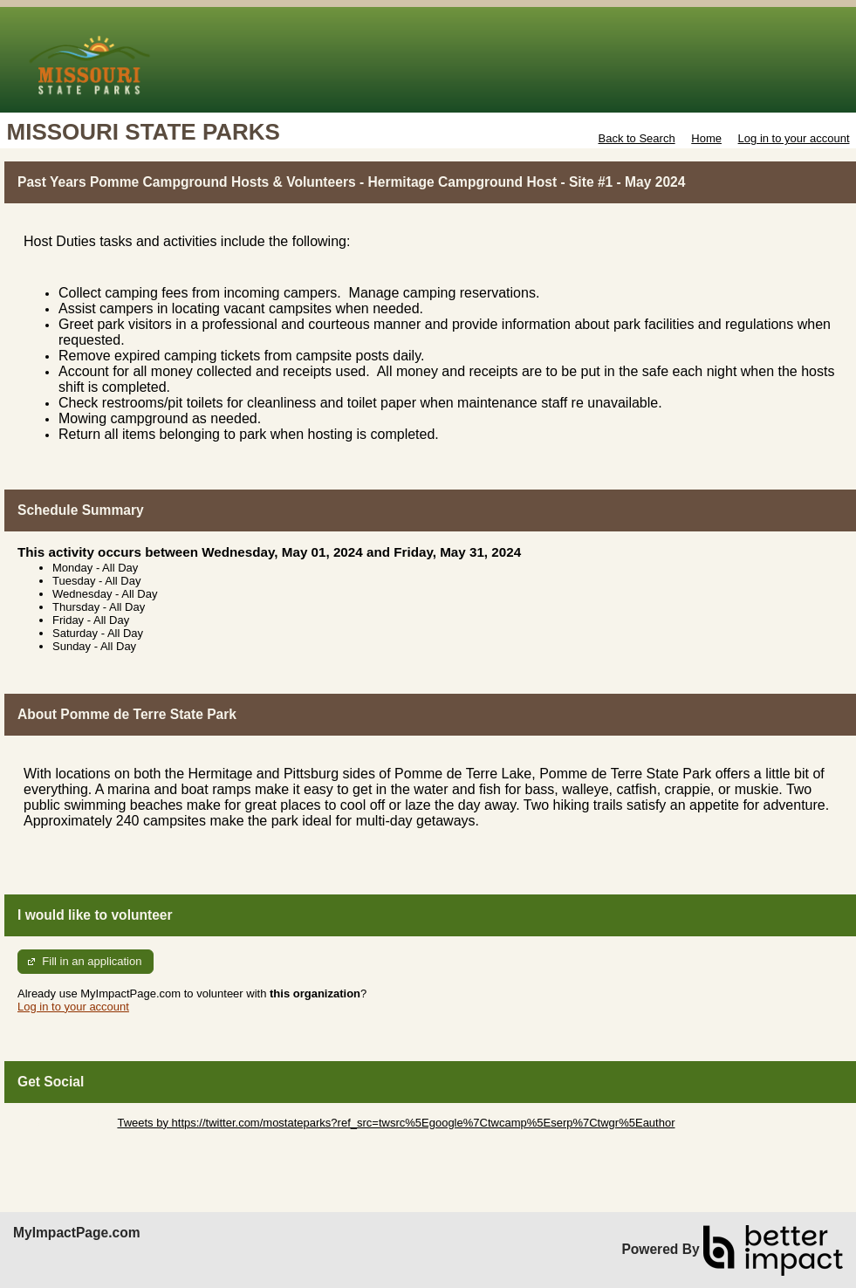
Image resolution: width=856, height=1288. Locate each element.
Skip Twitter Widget (65, 1122)
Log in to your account (794, 138)
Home (706, 138)
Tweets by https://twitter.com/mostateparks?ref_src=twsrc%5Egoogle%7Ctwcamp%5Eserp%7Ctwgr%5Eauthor (396, 1122)
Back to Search (636, 138)
